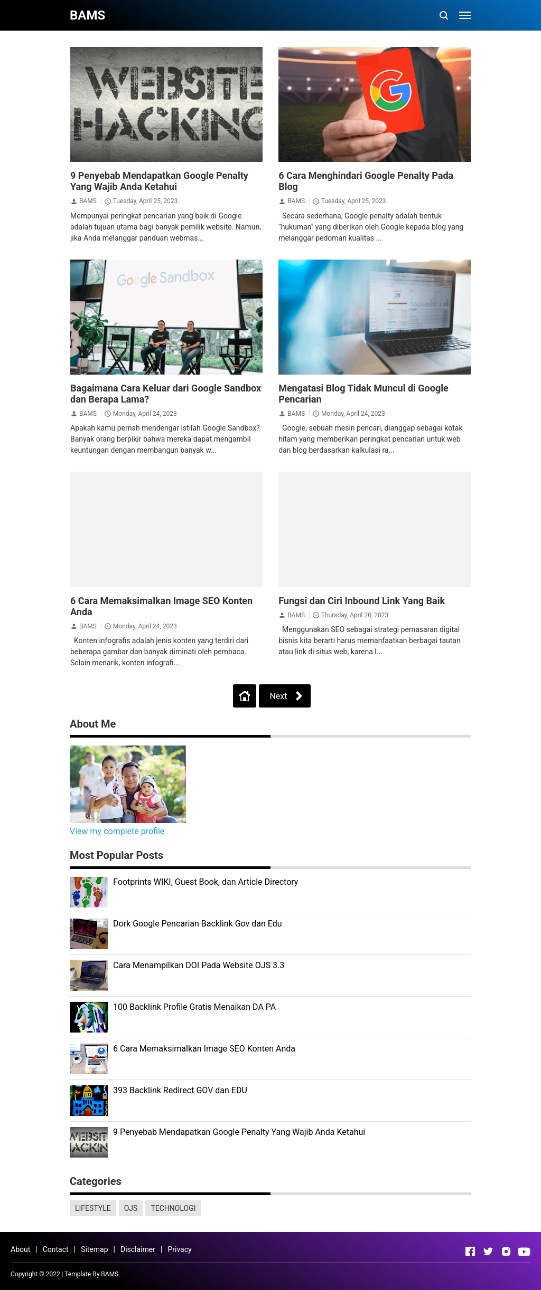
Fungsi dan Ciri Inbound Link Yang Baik (361, 600)
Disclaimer (137, 1249)
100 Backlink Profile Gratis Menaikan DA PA (194, 1007)
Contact (56, 1249)
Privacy (179, 1249)
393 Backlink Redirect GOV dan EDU (180, 1090)
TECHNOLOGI (173, 1208)
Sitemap (94, 1249)
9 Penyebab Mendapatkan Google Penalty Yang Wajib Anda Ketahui (159, 181)
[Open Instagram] (506, 1251)
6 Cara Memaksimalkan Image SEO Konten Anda (204, 1049)
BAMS (88, 201)
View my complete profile (117, 831)
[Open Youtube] (524, 1251)
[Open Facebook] (470, 1251)
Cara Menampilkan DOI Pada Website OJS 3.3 (198, 965)
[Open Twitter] (488, 1251)
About (20, 1249)
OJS (131, 1208)
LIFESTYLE (93, 1208)
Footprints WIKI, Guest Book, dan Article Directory (205, 882)
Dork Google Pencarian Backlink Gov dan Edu (197, 924)
